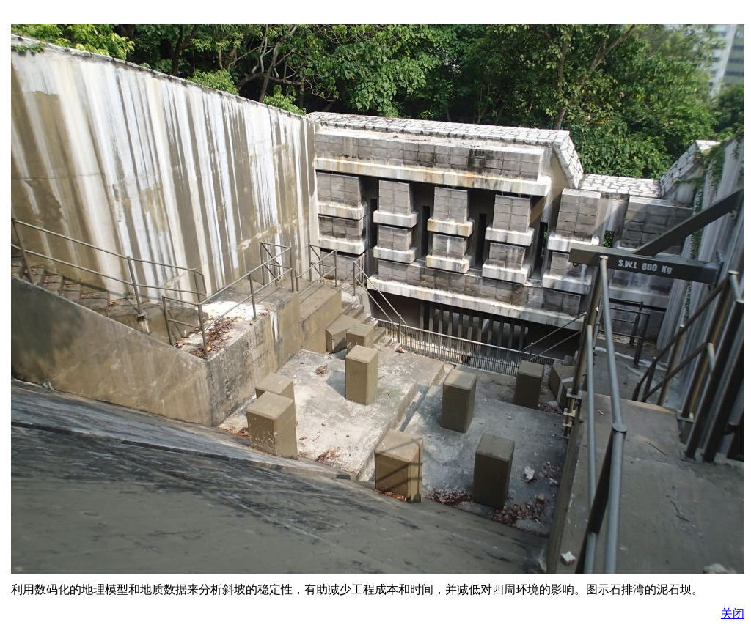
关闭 (732, 613)
